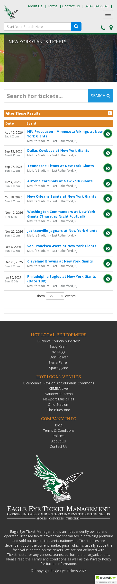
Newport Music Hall (58, 399)
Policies (58, 435)
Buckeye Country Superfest (58, 341)
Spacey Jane (58, 367)
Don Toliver (58, 357)
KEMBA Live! (59, 388)
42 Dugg (58, 351)
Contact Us (71, 6)
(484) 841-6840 (96, 6)
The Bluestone (58, 409)
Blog (58, 425)
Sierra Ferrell (58, 362)
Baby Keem (58, 346)
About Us (35, 6)
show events (56, 296)
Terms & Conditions (58, 430)
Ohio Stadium (58, 404)
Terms (52, 6)
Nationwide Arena (59, 393)
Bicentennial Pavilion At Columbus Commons (58, 383)
